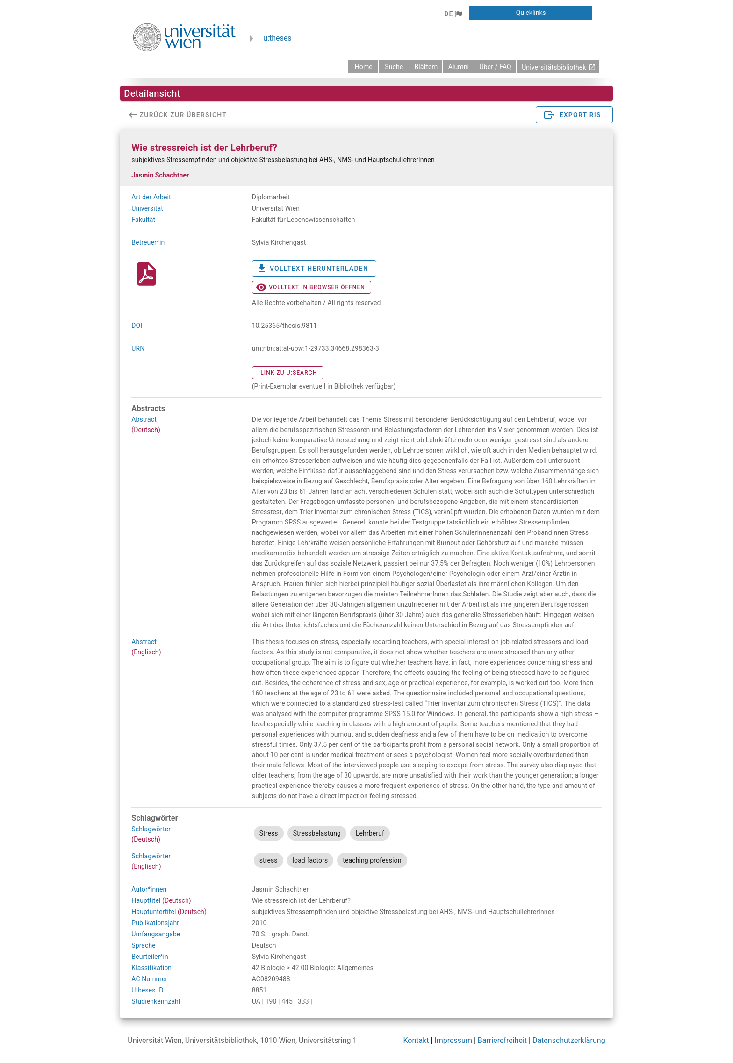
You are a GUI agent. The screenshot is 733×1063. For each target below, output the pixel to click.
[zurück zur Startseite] (363, 66)
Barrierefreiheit (502, 1040)
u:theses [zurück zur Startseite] (277, 38)
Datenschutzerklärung (568, 1040)
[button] (452, 14)
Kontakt (416, 1040)
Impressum (453, 1040)
